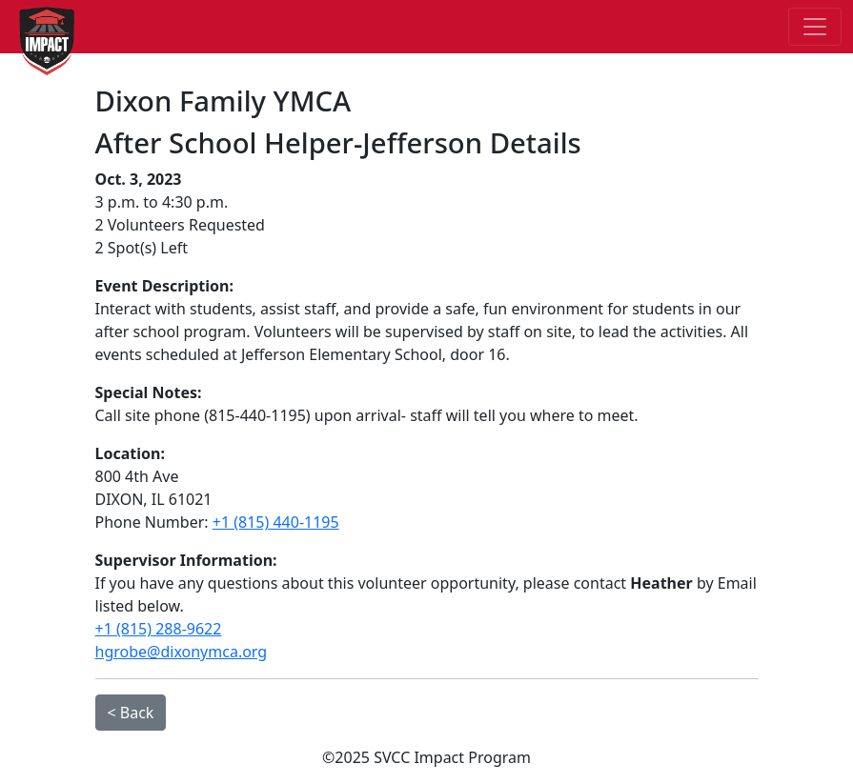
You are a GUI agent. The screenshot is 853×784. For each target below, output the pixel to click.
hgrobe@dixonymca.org (181, 651)
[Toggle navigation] (815, 27)
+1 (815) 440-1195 (276, 522)
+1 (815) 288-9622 (158, 628)
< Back (131, 712)
